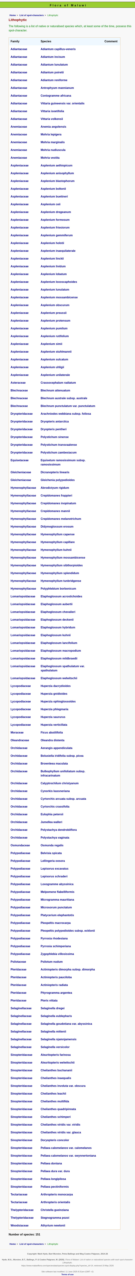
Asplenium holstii (52, 243)
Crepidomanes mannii (55, 511)
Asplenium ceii (50, 204)
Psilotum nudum (52, 961)
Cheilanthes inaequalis (56, 1078)
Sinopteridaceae (21, 1054)
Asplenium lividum (53, 266)
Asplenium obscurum (55, 305)
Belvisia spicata (51, 853)
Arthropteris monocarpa (57, 1194)
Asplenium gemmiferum (57, 235)
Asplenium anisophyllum (57, 173)
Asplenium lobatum (54, 274)
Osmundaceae (20, 845)
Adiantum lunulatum (54, 64)
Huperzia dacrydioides (56, 685)
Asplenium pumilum (54, 328)
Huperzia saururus (53, 716)
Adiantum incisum (53, 56)
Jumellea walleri (51, 822)
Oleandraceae (20, 740)
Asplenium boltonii (53, 188)
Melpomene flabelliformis (57, 891)
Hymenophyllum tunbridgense (61, 580)
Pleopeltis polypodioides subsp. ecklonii (68, 930)
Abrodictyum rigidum (55, 487)
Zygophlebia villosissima (57, 953)
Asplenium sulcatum (54, 359)
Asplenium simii (51, 343)
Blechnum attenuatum (55, 390)
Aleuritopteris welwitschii (58, 1062)
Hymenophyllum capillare (58, 542)
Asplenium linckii (52, 258)
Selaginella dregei (53, 1008)
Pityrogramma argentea (56, 992)
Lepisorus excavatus (54, 868)
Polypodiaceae (20, 853)
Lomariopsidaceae (23, 596)
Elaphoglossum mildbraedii (59, 658)
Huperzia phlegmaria (54, 709)
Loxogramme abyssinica (57, 884)
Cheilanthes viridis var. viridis (60, 1124)
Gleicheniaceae (21, 472)
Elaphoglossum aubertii (56, 604)
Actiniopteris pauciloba (56, 977)
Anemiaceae (19, 126)
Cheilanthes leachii (53, 1093)
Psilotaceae (18, 961)
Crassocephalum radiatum (58, 382)
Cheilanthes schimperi (56, 1116)
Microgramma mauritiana (57, 899)
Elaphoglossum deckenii (57, 619)
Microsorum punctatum (56, 907)
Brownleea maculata (54, 763)
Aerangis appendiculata (56, 748)
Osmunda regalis (52, 845)
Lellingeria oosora (53, 860)
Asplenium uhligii (52, 367)
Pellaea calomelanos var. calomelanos (66, 1147)
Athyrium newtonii (53, 1225)
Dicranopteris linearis (55, 472)
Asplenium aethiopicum (56, 165)
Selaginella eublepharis (56, 1016)
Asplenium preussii (54, 312)
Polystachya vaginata (55, 837)
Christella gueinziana (55, 1209)
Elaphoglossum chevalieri (58, 611)
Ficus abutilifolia (52, 732)
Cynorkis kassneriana (55, 791)
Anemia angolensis (53, 126)
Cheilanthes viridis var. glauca (61, 1132)
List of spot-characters (32, 15)
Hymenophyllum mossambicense (63, 557)
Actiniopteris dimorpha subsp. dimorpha (68, 969)
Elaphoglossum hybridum (58, 627)
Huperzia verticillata (54, 724)
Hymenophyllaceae (23, 487)
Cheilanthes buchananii (56, 1070)
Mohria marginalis (53, 142)
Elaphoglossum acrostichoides (61, 596)
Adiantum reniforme (54, 80)
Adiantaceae (19, 49)
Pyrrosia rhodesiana (54, 938)
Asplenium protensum (55, 320)
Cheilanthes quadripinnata (58, 1109)
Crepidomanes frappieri (56, 495)
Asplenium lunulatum (55, 289)
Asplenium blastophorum (58, 180)
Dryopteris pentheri (54, 429)
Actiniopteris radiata (54, 984)
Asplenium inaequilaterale (58, 250)
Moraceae (17, 732)
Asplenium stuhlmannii (56, 351)
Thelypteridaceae (22, 1209)
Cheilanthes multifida (55, 1101)
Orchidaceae (19, 748)
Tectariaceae (19, 1194)
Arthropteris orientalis (55, 1202)
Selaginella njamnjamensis (58, 1039)
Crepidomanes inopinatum (58, 503)
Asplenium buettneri (54, 196)
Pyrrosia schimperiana (56, 946)
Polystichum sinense (55, 437)
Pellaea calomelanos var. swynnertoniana (68, 1155)
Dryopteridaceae (22, 413)
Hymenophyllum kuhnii (56, 549)
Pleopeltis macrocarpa (56, 922)
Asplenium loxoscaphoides (59, 281)
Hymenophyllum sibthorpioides (62, 565)
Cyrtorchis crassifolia (55, 806)
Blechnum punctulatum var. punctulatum (68, 405)
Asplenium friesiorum (55, 227)
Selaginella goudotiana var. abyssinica (66, 1023)
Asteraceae (18, 382)
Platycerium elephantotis (57, 915)
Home (12, 15)
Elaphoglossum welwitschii (59, 678)
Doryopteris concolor (55, 1140)
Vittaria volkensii (52, 118)
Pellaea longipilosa (53, 1178)
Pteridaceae (18, 969)
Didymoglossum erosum (57, 526)
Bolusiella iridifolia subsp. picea (62, 755)
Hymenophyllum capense (58, 534)
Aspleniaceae (19, 165)
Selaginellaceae (21, 1008)
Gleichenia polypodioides (58, 480)
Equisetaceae (19, 460)
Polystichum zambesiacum (59, 452)
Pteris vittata (49, 1000)
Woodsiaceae (19, 1225)
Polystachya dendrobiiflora (59, 829)
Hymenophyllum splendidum (60, 573)
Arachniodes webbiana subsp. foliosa (66, 413)
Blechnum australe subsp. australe (64, 398)
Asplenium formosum (55, 219)
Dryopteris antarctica (55, 421)
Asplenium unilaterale (55, 374)
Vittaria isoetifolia (52, 111)
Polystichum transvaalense (59, 444)
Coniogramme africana (56, 95)
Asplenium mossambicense (59, 297)
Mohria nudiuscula (53, 149)
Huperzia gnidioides (54, 693)
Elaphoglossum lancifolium (59, 642)
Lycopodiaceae (21, 685)
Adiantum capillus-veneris (58, 49)
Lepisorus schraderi (54, 876)
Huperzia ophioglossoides (58, 701)
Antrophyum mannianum (57, 87)
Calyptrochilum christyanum (60, 783)
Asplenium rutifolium (55, 336)
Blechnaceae (19, 390)
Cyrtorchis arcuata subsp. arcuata (63, 798)
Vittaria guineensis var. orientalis (63, 103)
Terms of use (68, 1274)
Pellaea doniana (51, 1163)
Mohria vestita (50, 157)
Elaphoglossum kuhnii (56, 635)
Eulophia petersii (52, 814)
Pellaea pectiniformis (55, 1186)
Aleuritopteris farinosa (56, 1054)
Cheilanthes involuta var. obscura (63, 1085)
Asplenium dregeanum (56, 212)
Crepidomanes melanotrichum (61, 518)
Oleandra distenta (52, 740)
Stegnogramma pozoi (55, 1217)
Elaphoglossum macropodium (61, 650)
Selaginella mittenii (53, 1031)
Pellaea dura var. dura (55, 1171)
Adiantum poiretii (52, 72)
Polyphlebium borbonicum (58, 588)
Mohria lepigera (51, 134)
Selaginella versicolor (55, 1047)
